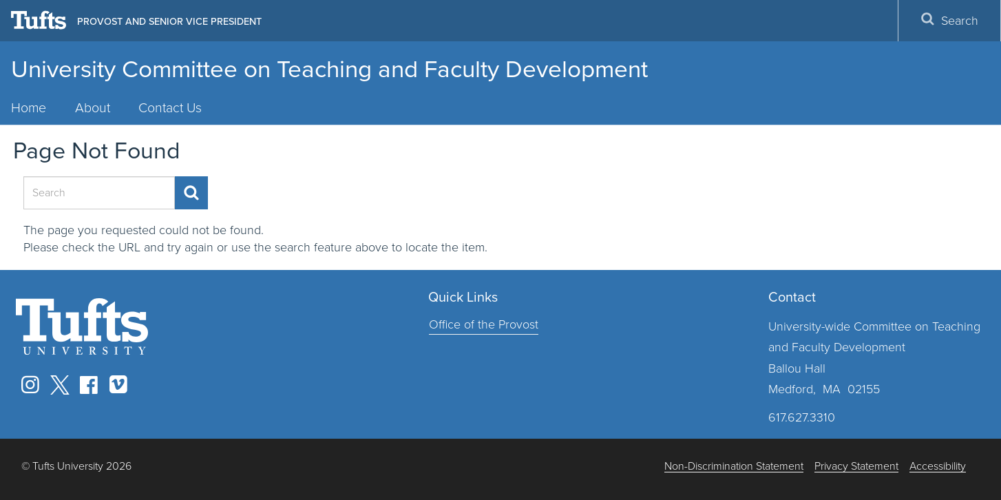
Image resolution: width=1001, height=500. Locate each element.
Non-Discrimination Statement (733, 466)
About (92, 108)
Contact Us (170, 108)
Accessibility (937, 466)
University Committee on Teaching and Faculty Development (329, 69)
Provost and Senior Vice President (169, 21)
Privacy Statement (856, 466)
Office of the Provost (483, 324)
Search (949, 21)
